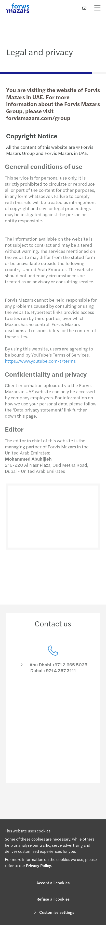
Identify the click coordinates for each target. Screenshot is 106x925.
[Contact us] (84, 8)
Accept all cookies (53, 883)
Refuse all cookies (53, 899)
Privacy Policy (38, 865)
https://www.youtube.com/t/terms (38, 361)
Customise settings (53, 912)
